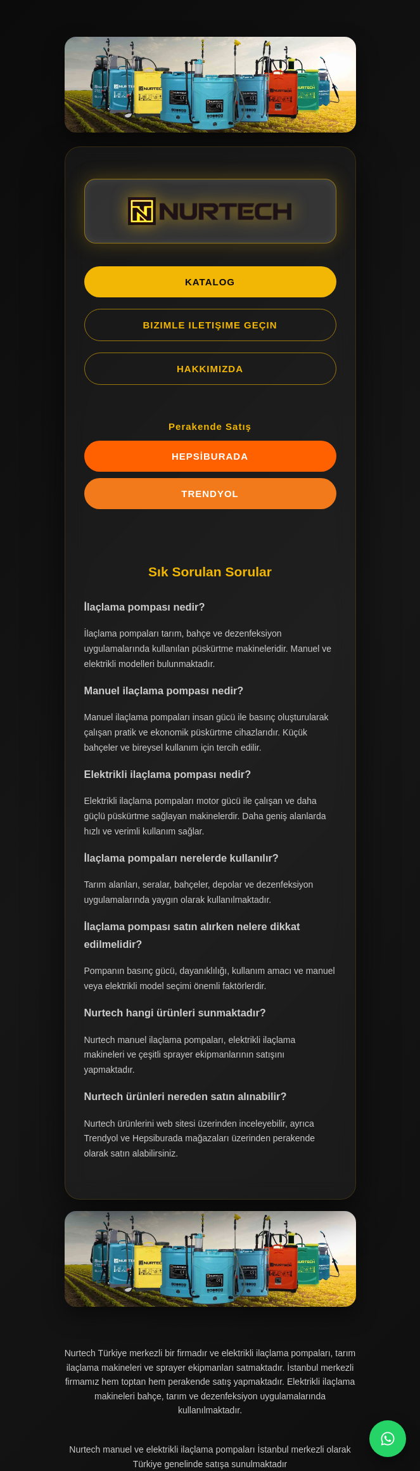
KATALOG (210, 281)
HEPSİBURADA (210, 456)
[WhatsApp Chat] (387, 1438)
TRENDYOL (210, 493)
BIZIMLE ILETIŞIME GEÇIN (210, 325)
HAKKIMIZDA (210, 368)
